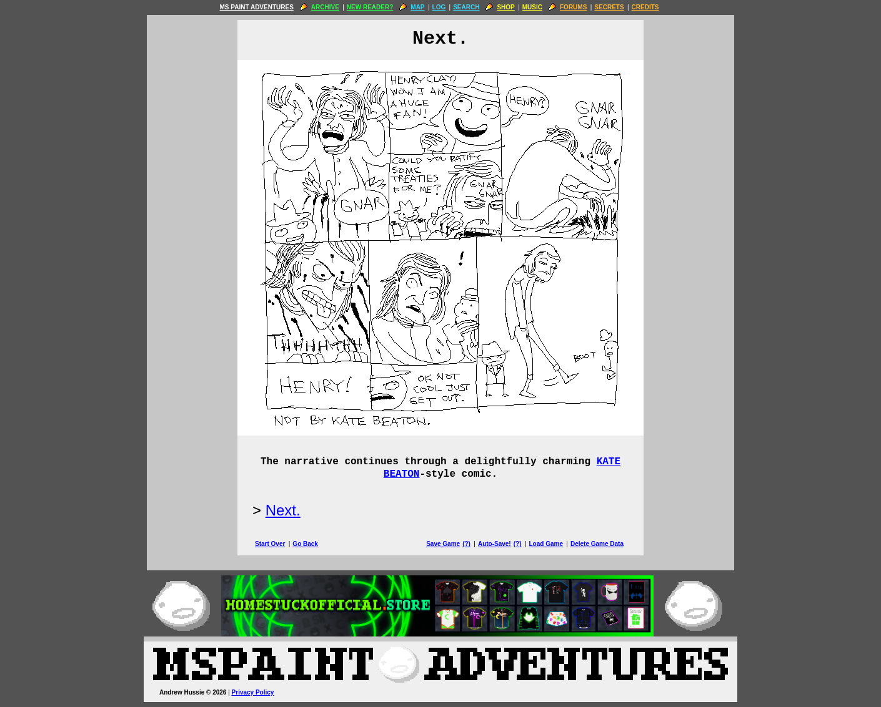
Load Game (545, 543)
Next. (283, 510)
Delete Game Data (597, 543)
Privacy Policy (253, 692)
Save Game (443, 543)
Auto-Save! (494, 543)
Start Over (270, 543)
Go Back (305, 543)
